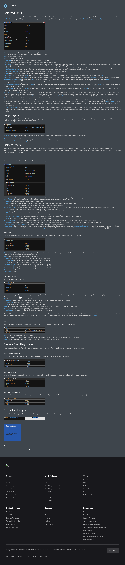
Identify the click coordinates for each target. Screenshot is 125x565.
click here (31, 450)
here (36, 255)
